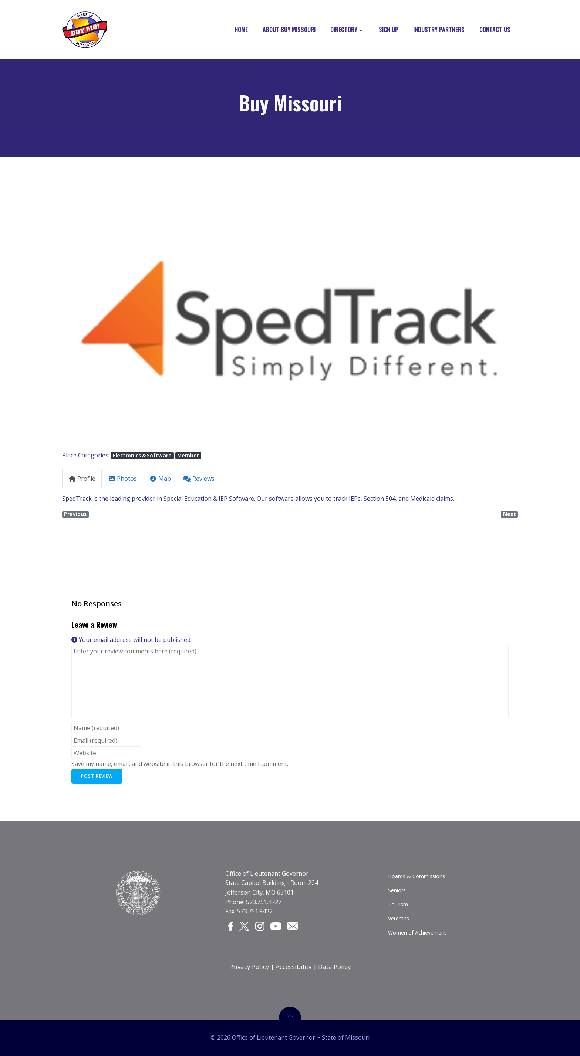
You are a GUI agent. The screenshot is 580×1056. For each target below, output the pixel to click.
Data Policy (334, 966)
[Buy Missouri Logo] (84, 29)
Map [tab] (160, 478)
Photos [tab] (122, 478)
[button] (96, 322)
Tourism (398, 904)
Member (188, 455)
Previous (75, 514)
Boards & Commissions (416, 876)
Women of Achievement (417, 932)
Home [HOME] (241, 29)
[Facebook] (230, 926)
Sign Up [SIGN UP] (388, 29)
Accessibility (294, 966)
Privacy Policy (249, 966)
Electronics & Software (142, 455)
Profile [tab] (81, 478)
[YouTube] (275, 925)
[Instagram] (259, 926)
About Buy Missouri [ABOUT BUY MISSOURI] (289, 29)
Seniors (397, 890)
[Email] (292, 925)
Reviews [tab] (199, 478)
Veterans (398, 918)
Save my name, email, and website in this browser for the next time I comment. (179, 764)
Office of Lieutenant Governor (266, 873)
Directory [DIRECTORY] (347, 29)
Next (509, 514)
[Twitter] (244, 926)
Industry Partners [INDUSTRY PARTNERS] (439, 29)
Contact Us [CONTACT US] (494, 29)
